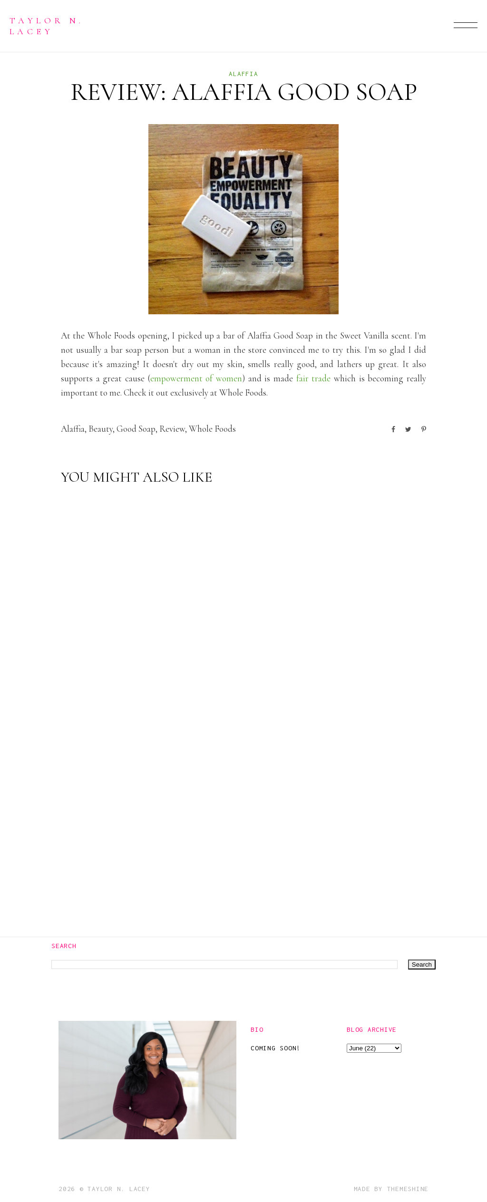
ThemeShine (408, 1188)
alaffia (243, 74)
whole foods (212, 428)
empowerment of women (196, 378)
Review (172, 428)
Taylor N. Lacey (47, 25)
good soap (136, 428)
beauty (100, 428)
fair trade (313, 378)
